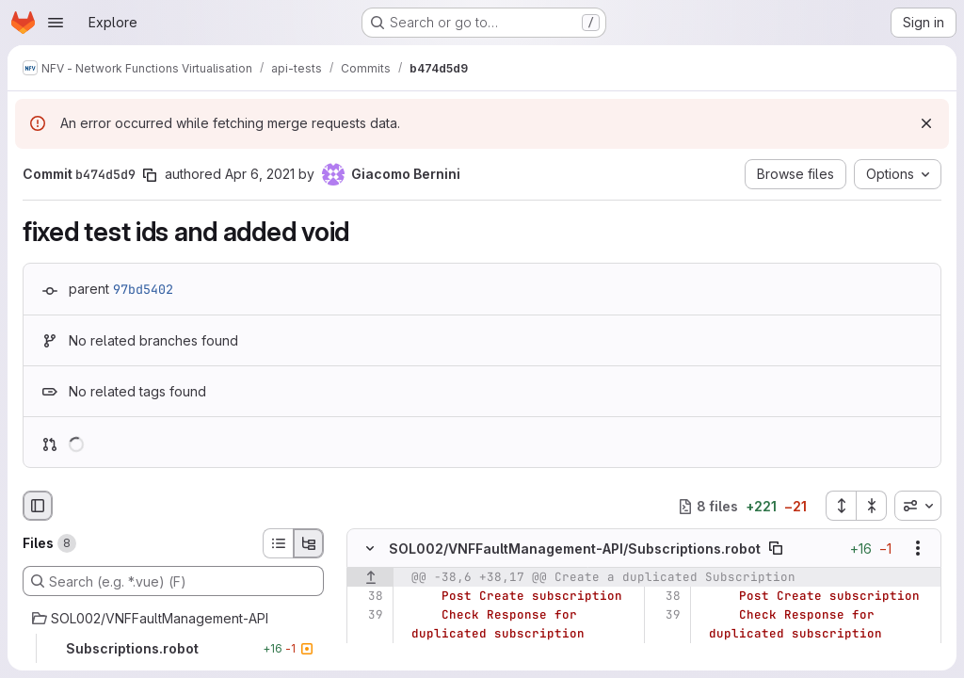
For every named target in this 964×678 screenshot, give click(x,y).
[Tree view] (309, 543)
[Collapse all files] (872, 506)
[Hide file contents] (370, 549)
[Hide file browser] (38, 506)
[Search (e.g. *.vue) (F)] (173, 581)
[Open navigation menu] (55, 23)
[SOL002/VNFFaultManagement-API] (173, 619)
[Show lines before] (370, 578)
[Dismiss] (926, 123)
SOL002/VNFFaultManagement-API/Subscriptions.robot (575, 549)
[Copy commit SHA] (149, 175)
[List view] (278, 543)
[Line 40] (367, 653)
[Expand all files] (841, 506)
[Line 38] (367, 597)
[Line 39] (367, 615)
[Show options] (918, 549)
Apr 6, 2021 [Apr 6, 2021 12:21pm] (260, 174)
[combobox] (917, 506)
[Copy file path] (775, 549)
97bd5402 (143, 289)
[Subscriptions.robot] (173, 649)
